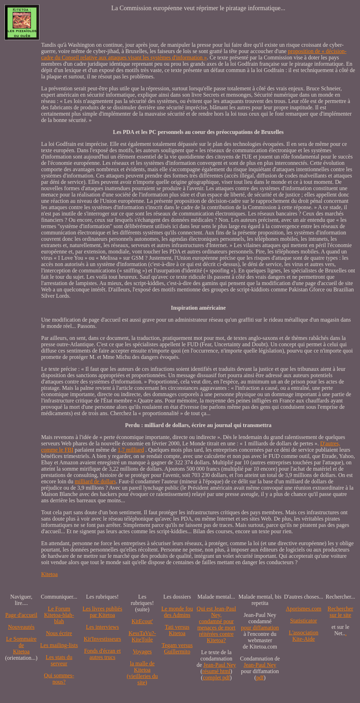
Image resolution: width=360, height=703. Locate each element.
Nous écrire (59, 633)
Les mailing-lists (59, 645)
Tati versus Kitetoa (177, 630)
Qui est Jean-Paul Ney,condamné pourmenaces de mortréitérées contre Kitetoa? (216, 624)
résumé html (216, 671)
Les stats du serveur (59, 660)
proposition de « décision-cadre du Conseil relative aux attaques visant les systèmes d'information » (193, 54)
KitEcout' (142, 621)
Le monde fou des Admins (177, 612)
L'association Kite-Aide (304, 636)
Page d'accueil (21, 615)
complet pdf (216, 678)
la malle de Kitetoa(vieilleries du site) (142, 672)
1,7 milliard (131, 450)
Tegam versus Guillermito (177, 648)
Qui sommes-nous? (59, 678)
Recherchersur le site (340, 612)
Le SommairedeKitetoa (21, 645)
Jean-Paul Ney (219, 665)
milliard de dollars (95, 481)
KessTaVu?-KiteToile (142, 636)
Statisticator (303, 621)
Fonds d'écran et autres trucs (102, 654)
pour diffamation (260, 628)
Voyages (142, 651)
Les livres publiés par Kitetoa (102, 612)
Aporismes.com (303, 609)
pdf (260, 678)
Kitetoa (49, 574)
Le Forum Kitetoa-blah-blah (59, 615)
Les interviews (102, 627)
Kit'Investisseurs (102, 639)
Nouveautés (21, 627)
